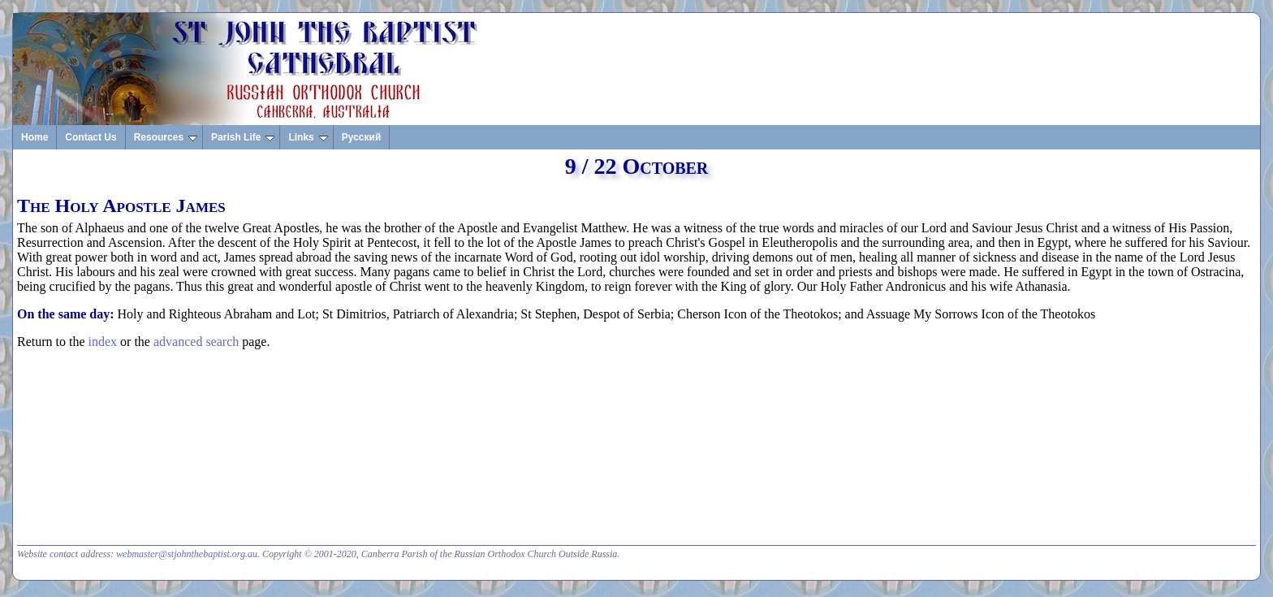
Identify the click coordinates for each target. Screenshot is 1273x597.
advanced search (196, 341)
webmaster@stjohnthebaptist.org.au (186, 554)
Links (307, 137)
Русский (362, 137)
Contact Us (90, 137)
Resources (165, 137)
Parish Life (242, 137)
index (103, 341)
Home (34, 137)
